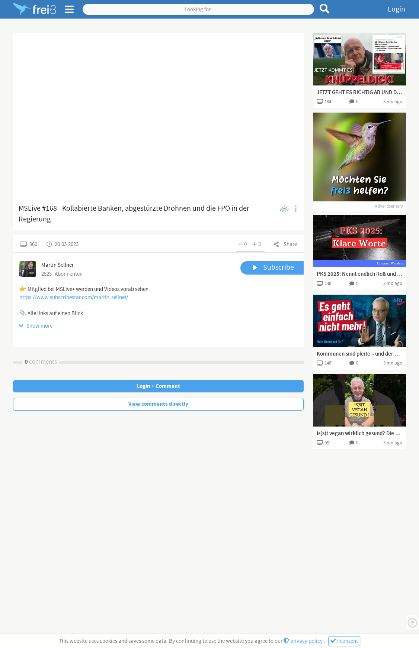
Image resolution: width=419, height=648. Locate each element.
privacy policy (304, 641)
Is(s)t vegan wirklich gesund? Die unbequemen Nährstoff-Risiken (359, 433)
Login (396, 9)
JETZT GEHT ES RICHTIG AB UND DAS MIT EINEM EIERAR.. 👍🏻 (359, 92)
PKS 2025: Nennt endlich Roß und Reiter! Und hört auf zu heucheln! (359, 274)
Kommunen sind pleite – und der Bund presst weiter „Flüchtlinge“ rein (359, 354)
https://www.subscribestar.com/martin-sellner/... (75, 297)
